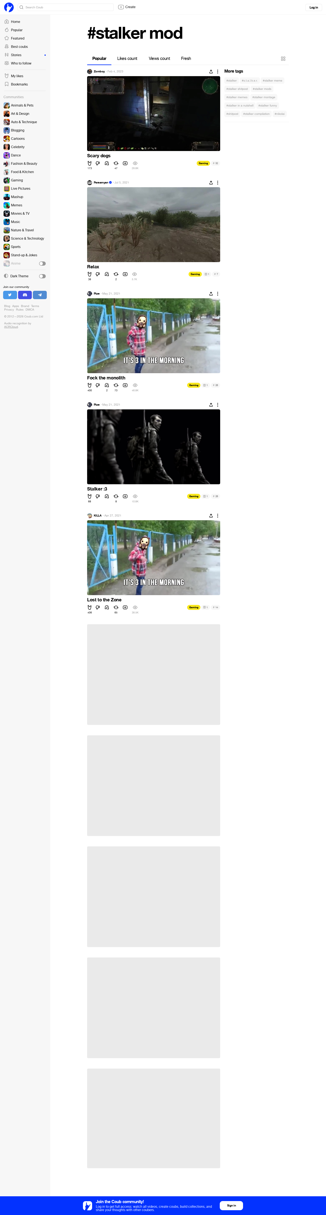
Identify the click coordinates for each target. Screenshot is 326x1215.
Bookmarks (16, 84)
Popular (13, 30)
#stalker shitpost (237, 89)
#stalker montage (263, 97)
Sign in (231, 1206)
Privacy (9, 310)
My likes (13, 76)
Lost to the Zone (104, 600)
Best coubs (16, 47)
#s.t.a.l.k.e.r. (250, 81)
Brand (25, 306)
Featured (14, 38)
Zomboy (99, 71)
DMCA (30, 310)
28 (215, 385)
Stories (25, 55)
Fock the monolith (106, 378)
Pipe (97, 293)
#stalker (231, 81)
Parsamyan (101, 182)
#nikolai (280, 114)
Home (12, 22)
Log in (314, 7)
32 (215, 163)
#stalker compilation (256, 114)
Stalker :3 (97, 489)
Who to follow (17, 63)
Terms (35, 306)
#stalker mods (262, 89)
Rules (19, 310)
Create (127, 7)
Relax (93, 267)
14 (215, 607)
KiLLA (97, 515)
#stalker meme (272, 81)
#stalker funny (267, 106)
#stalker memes (236, 97)
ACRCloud (11, 327)
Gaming (203, 163)
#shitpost (232, 114)
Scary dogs (99, 156)
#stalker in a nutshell (239, 106)
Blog (7, 306)
